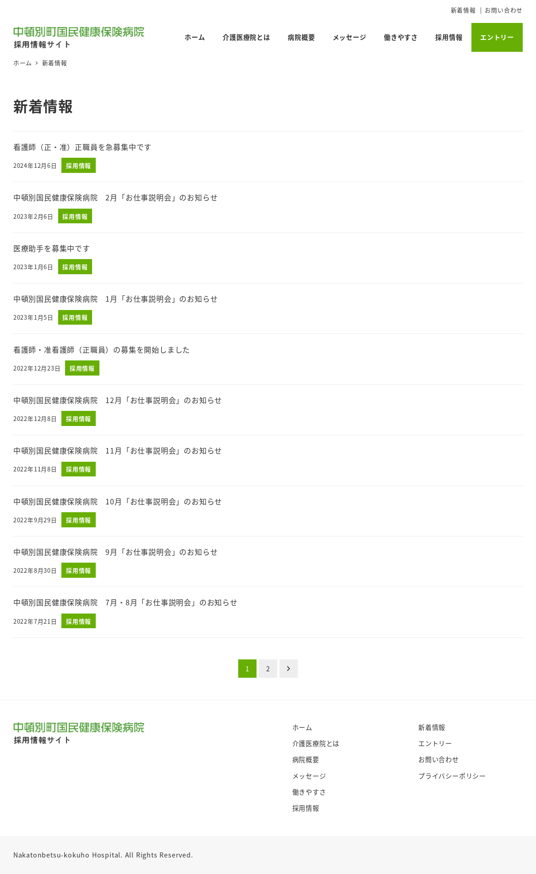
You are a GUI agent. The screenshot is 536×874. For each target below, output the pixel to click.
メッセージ (309, 775)
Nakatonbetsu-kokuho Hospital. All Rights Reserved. (103, 854)
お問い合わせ (504, 10)
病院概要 (305, 759)
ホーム (302, 727)
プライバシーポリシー (452, 775)
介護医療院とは (316, 743)
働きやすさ (309, 792)
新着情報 (463, 10)
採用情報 (305, 808)
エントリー (435, 743)
